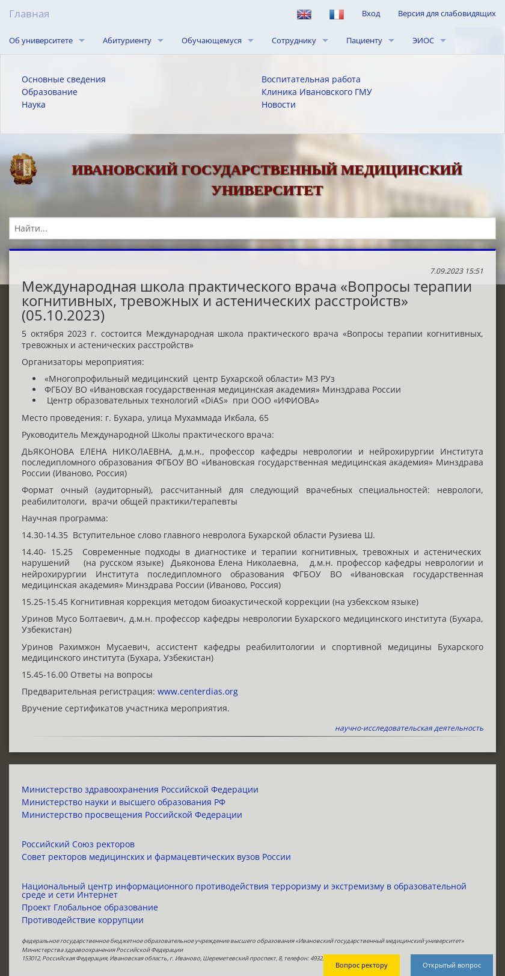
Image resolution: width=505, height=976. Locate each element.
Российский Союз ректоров (78, 844)
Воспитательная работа (311, 79)
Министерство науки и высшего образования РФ (123, 802)
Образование (50, 92)
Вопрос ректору (361, 964)
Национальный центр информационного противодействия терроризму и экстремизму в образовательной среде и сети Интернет (244, 890)
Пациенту (364, 40)
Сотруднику (294, 40)
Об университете (41, 40)
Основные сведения (64, 79)
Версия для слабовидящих (447, 13)
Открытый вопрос (452, 964)
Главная (29, 13)
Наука (34, 104)
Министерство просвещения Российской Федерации (132, 815)
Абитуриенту (127, 40)
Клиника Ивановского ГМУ (317, 92)
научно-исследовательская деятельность (409, 728)
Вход (371, 13)
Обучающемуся (212, 40)
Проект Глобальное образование (90, 907)
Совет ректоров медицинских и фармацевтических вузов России (156, 857)
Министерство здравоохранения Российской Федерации (140, 789)
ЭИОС (423, 40)
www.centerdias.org (198, 691)
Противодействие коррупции (83, 920)
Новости (279, 104)
